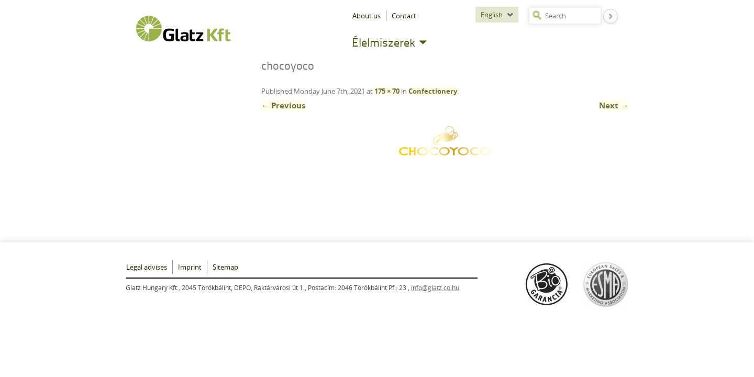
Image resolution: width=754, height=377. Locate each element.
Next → (613, 105)
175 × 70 (387, 91)
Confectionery (432, 91)
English (492, 14)
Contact (404, 15)
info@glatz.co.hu (435, 287)
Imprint (190, 267)
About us (366, 15)
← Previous (283, 105)
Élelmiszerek (383, 42)
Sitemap (225, 267)
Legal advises (146, 267)
